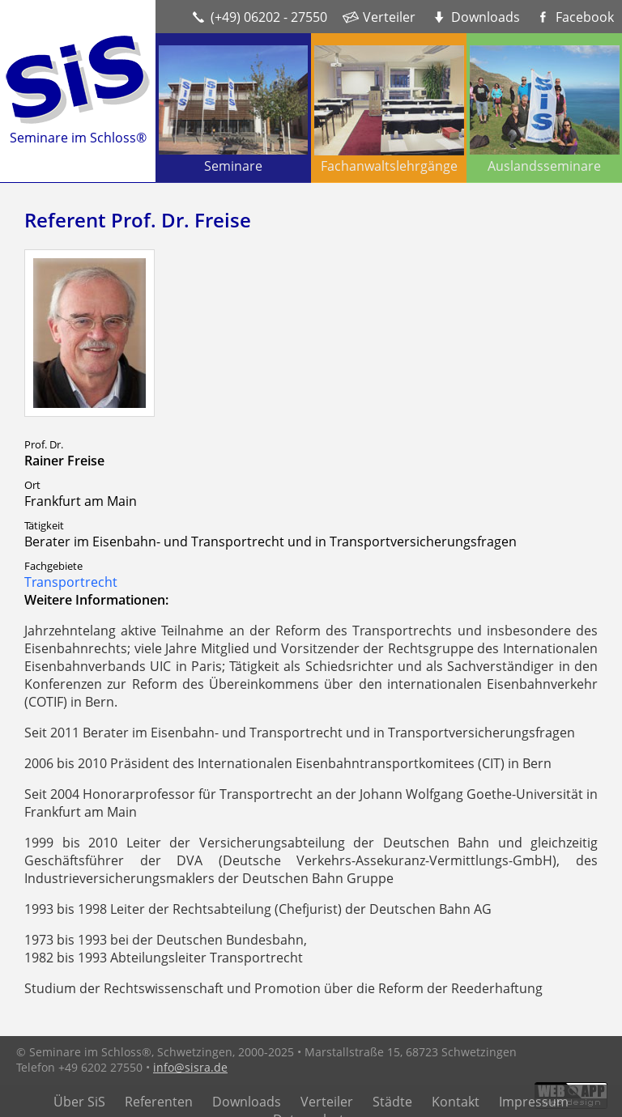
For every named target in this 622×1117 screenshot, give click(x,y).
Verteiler (389, 17)
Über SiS (79, 1102)
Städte (392, 1102)
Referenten (159, 1102)
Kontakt (455, 1102)
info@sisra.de (190, 1067)
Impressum (534, 1102)
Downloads (485, 17)
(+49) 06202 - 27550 (269, 17)
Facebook (585, 17)
